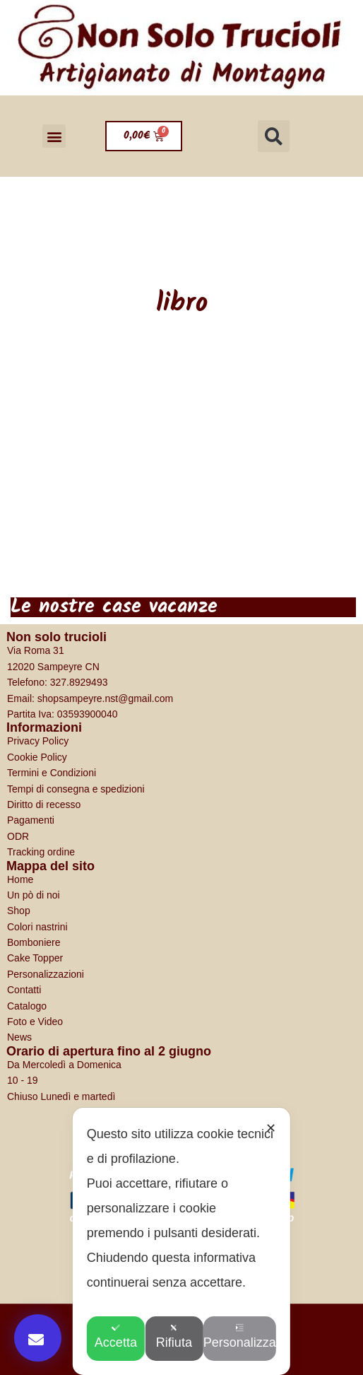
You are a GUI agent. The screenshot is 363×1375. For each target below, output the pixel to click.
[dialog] (181, 1241)
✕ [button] (271, 1128)
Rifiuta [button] (181, 1336)
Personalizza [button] (244, 1336)
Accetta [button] (118, 1336)
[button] (54, 136)
